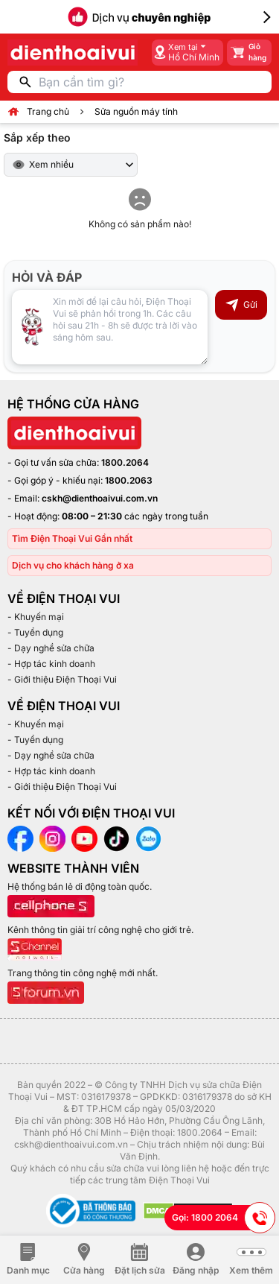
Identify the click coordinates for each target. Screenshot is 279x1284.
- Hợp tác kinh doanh (51, 663)
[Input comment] (110, 327)
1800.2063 (129, 480)
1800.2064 (125, 462)
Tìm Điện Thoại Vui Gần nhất (72, 538)
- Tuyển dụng (35, 632)
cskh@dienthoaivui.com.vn (100, 498)
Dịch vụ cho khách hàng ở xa (73, 565)
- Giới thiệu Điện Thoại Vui (62, 679)
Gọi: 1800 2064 (223, 1217)
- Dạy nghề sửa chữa (50, 648)
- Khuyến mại (35, 616)
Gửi (241, 304)
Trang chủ (48, 111)
